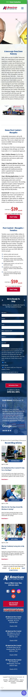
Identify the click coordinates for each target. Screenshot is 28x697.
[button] (23, 692)
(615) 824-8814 (13, 397)
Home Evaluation (13, 7)
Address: (4, 342)
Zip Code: (4, 348)
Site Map (5, 685)
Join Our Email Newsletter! (13, 609)
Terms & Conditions (14, 685)
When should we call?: (7, 336)
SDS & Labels (12, 687)
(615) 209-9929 (16, 219)
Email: (3, 330)
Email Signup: (5, 370)
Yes (4, 368)
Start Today (13, 222)
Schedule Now (13, 391)
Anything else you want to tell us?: (10, 377)
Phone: (4, 324)
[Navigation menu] (22, 13)
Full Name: (4, 318)
